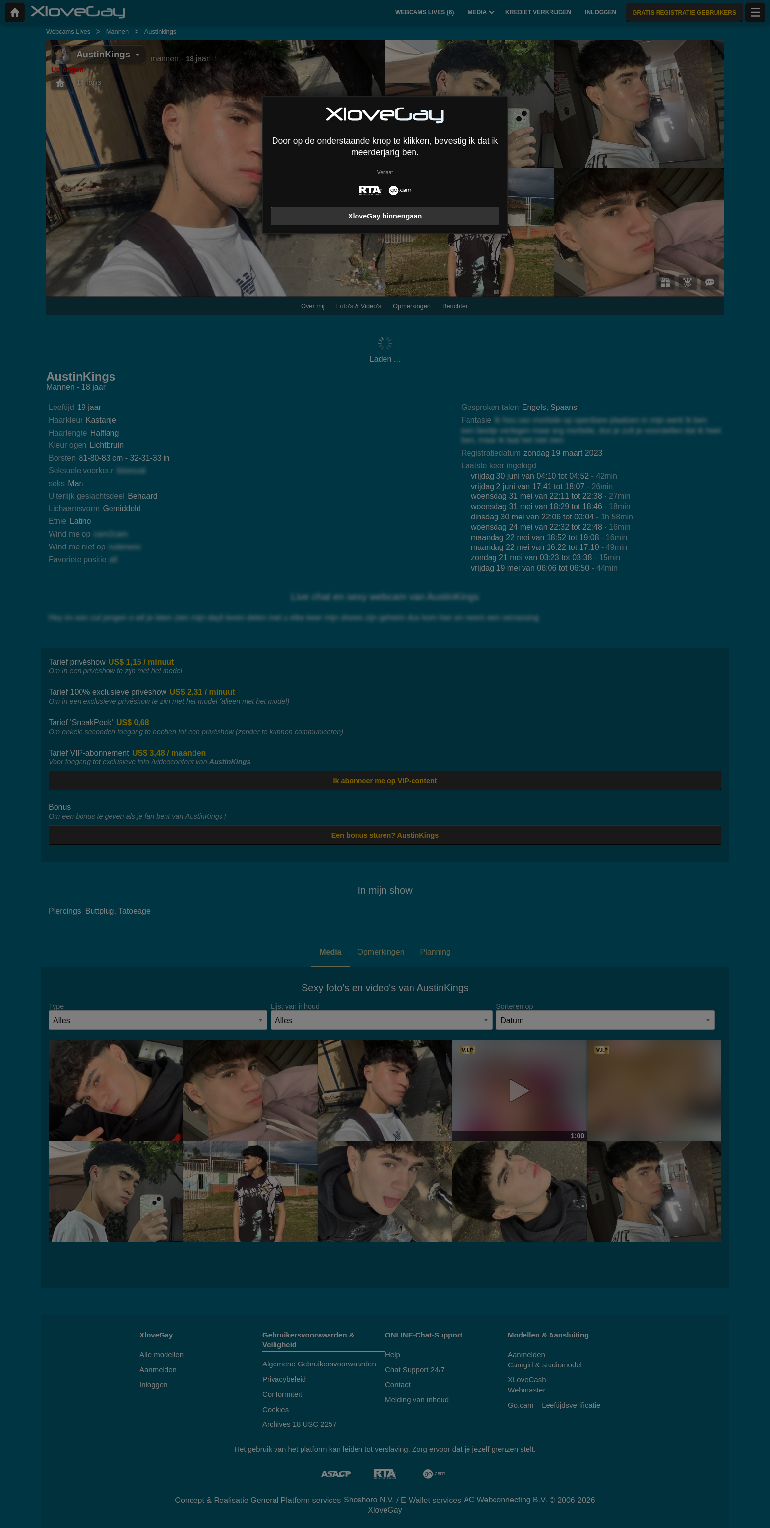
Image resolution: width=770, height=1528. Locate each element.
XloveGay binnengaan (385, 216)
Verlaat (385, 172)
